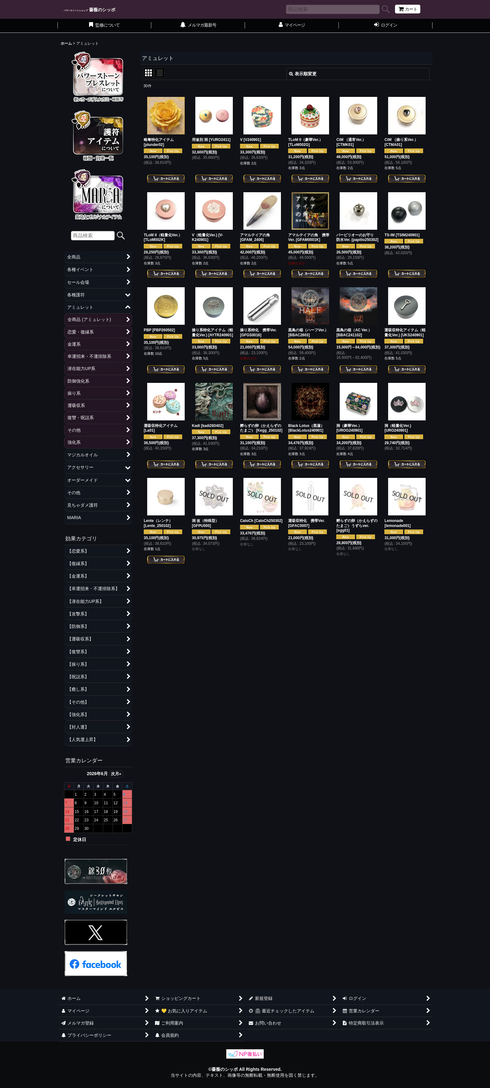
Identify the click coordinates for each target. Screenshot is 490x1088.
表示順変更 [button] (303, 73)
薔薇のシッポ (89, 9)
